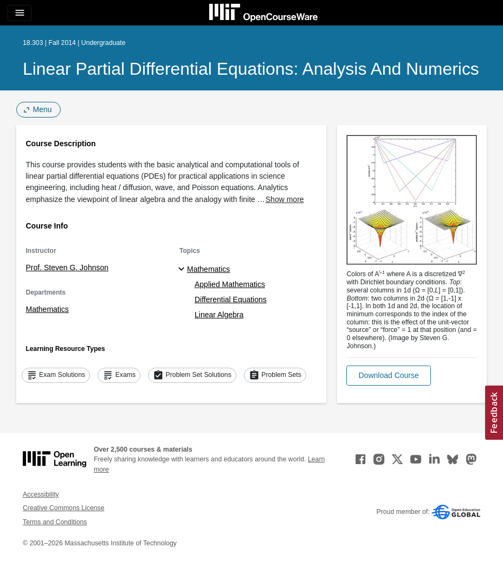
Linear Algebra (219, 314)
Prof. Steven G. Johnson (67, 267)
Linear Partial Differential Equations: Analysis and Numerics (251, 69)
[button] (388, 376)
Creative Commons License (63, 508)
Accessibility (41, 494)
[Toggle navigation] (19, 13)
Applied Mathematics (230, 284)
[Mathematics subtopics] (183, 270)
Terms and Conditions (55, 522)
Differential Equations (231, 299)
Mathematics (47, 309)
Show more (285, 199)
